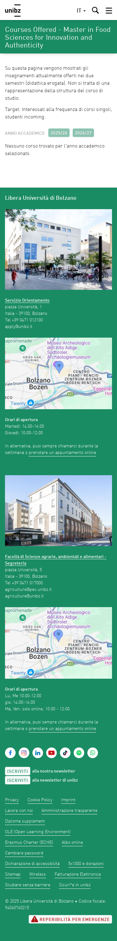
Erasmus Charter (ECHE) (29, 842)
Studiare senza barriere (27, 885)
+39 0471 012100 (27, 320)
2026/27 (83, 133)
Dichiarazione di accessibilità (32, 864)
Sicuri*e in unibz (74, 885)
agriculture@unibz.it (24, 596)
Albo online (72, 842)
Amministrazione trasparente (69, 810)
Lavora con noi (19, 810)
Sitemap (13, 874)
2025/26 (59, 133)
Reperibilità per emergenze (70, 919)
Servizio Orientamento (27, 300)
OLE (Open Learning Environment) (38, 832)
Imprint (68, 800)
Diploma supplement (25, 821)
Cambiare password (24, 853)
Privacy (12, 800)
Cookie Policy (39, 800)
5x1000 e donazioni (86, 864)
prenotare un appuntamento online (62, 452)
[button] (109, 11)
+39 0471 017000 (27, 583)
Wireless (37, 874)
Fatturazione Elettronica (78, 874)
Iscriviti (17, 771)
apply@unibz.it (18, 327)
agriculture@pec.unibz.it (28, 589)
